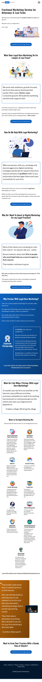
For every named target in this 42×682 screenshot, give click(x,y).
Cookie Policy (34, 668)
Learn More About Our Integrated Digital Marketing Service (21, 576)
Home (5, 668)
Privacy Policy (21, 669)
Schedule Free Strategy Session (21, 44)
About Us (10, 668)
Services (21, 668)
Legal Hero (31, 189)
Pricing (16, 668)
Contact (27, 668)
